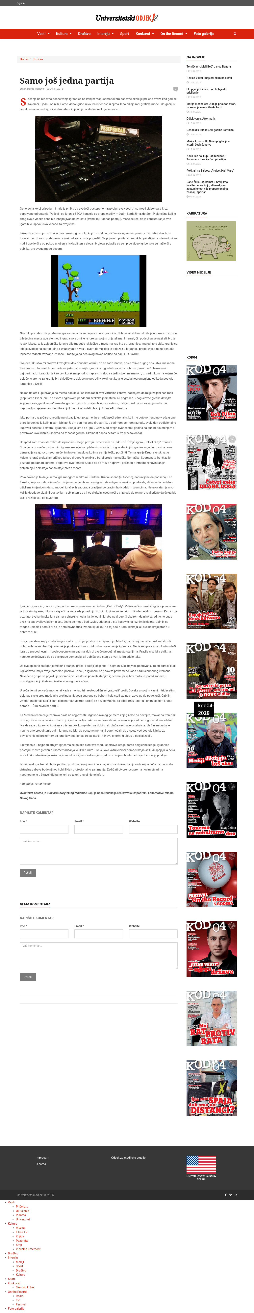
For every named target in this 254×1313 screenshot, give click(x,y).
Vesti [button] (41, 34)
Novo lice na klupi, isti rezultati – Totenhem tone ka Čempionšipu (207, 157)
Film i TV (21, 1232)
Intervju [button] (103, 34)
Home (24, 59)
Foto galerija (204, 34)
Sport (124, 34)
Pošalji (28, 872)
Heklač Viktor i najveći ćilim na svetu (209, 77)
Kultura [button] (62, 34)
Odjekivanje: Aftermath (201, 118)
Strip (19, 1245)
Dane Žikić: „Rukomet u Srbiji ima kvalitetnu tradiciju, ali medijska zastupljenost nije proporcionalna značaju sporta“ (207, 187)
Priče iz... (22, 1206)
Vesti (11, 1202)
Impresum (42, 1157)
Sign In (21, 3)
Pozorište (22, 1240)
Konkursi (13, 1283)
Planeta (21, 1215)
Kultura (12, 1223)
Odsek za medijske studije (128, 1157)
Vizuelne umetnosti (28, 1249)
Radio (19, 1296)
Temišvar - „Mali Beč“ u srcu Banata (209, 66)
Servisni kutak (25, 1287)
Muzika (20, 1228)
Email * (79, 821)
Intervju (13, 1257)
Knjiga (20, 1236)
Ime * (23, 821)
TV (18, 1300)
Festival (21, 1304)
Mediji (20, 1262)
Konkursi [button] (143, 34)
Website (134, 821)
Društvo (84, 34)
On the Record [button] (172, 34)
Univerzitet (23, 1219)
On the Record (17, 1292)
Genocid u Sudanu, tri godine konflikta (210, 129)
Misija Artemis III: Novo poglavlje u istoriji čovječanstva (208, 143)
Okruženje (22, 1211)
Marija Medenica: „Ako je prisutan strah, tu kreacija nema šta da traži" (211, 105)
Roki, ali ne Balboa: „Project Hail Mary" (210, 170)
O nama (41, 1164)
